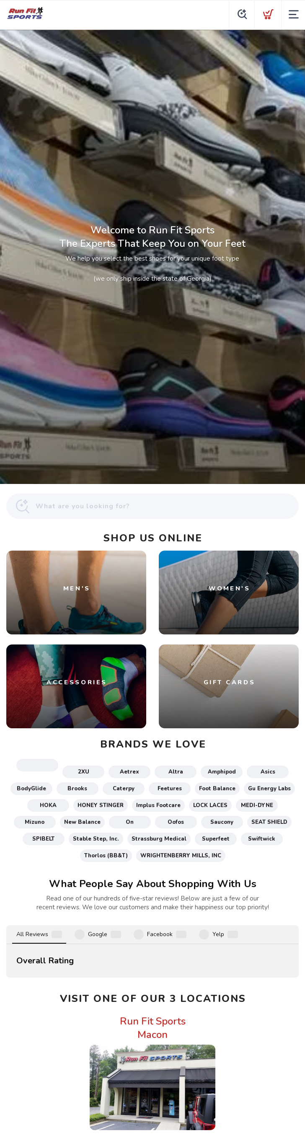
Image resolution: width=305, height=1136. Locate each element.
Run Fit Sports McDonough (153, 1058)
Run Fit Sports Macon (153, 919)
